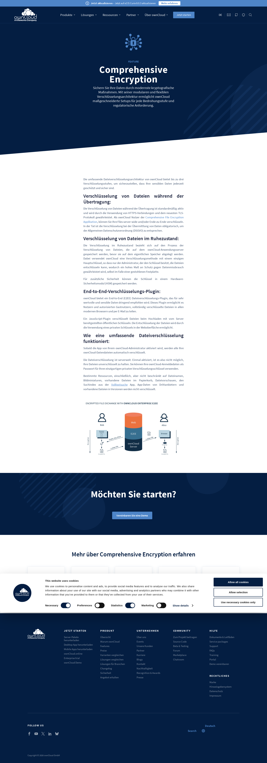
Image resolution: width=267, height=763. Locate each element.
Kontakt (141, 664)
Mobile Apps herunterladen (78, 649)
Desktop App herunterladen (78, 644)
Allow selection (238, 742)
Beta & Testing (180, 646)
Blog (243, 15)
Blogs (140, 659)
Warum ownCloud (110, 641)
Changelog (106, 668)
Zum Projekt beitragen (185, 637)
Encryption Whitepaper (133, 585)
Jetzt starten (184, 15)
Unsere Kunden (145, 646)
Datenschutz (216, 691)
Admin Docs (90, 585)
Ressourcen (111, 15)
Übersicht (105, 637)
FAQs (212, 650)
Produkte (67, 15)
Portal (212, 659)
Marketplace (179, 655)
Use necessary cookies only (238, 752)
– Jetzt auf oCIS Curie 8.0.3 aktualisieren (123, 3)
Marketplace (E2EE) (177, 585)
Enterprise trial (72, 658)
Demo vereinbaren (219, 664)
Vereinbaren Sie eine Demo (132, 515)
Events (140, 641)
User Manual (46, 585)
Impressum (215, 695)
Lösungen (89, 15)
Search (250, 15)
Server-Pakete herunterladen (71, 638)
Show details (181, 756)
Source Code (180, 641)
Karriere (141, 655)
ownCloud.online (73, 653)
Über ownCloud (156, 15)
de (220, 15)
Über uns (141, 637)
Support (213, 646)
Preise (103, 650)
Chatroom (178, 659)
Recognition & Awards (148, 673)
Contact (229, 15)
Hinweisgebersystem (220, 686)
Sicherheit (105, 673)
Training (213, 655)
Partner (132, 15)
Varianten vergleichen (112, 655)
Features (104, 646)
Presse (140, 677)
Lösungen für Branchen (112, 664)
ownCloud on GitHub (236, 15)
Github (221, 585)
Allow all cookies (238, 732)
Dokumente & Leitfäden (221, 637)
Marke (212, 682)
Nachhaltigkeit (145, 668)
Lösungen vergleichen (112, 659)
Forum (176, 650)
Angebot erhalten (109, 677)
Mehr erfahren (169, 3)
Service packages (218, 641)
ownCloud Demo (73, 662)
